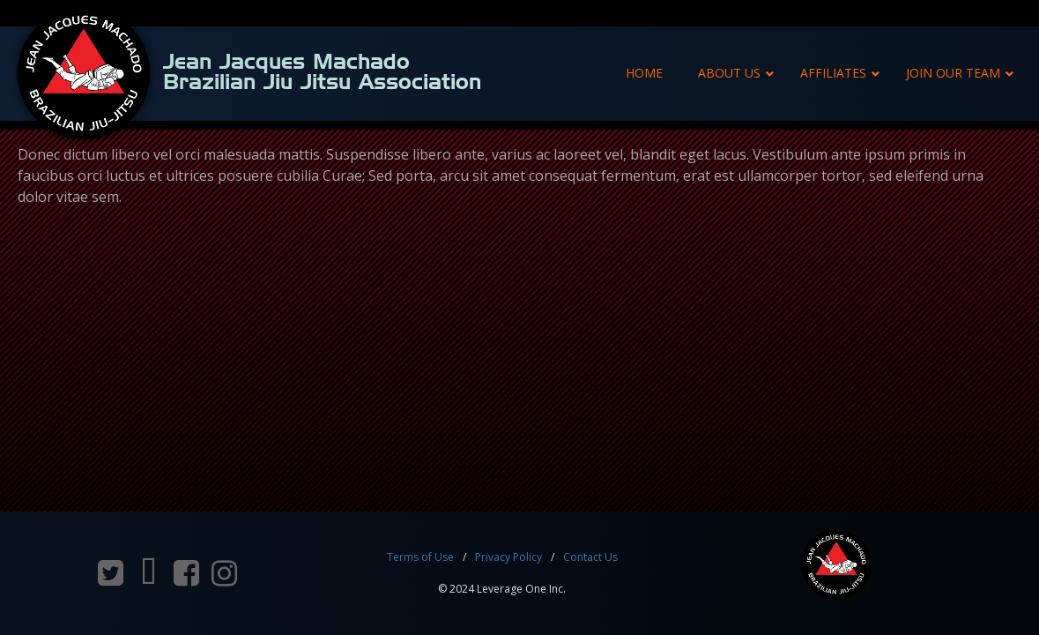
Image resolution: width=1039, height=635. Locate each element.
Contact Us (590, 556)
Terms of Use (420, 556)
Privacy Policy (508, 556)
